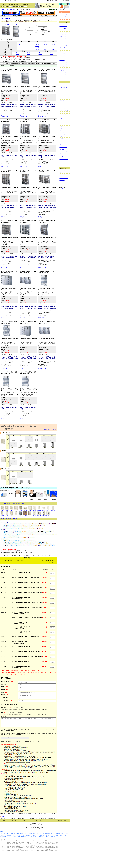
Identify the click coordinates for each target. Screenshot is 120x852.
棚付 (2, 510)
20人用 (45, 44)
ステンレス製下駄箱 (5, 18)
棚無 (7, 510)
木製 (30, 515)
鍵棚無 (44, 510)
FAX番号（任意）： (6, 697)
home (4, 820)
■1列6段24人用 (16, 24)
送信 (8, 738)
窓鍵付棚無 (39, 515)
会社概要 (50, 820)
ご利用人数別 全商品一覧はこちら (9, 518)
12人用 (20, 43)
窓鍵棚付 (34, 515)
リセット (22, 738)
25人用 (45, 49)
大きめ (11, 515)
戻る (2, 816)
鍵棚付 (30, 510)
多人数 (16, 510)
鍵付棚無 (34, 510)
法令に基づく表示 (62, 820)
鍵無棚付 (39, 510)
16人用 (20, 44)
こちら (55, 562)
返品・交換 (38, 820)
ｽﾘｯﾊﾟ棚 (25, 510)
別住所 (22, 707)
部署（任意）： (4, 684)
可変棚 (21, 510)
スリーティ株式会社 (65, 0)
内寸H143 (11, 510)
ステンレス (20, 515)
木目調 (25, 515)
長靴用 (2, 515)
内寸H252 (48, 510)
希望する (19, 712)
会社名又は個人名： (8, 681)
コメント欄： (28, 721)
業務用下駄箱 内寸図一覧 (50, 429)
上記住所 (16, 707)
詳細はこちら (4, 116)
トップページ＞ (4, 9)
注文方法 (14, 820)
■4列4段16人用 (5, 24)
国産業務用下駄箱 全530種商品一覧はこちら (12, 503)
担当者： (5, 686)
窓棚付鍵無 (44, 515)
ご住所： (5, 692)
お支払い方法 (26, 820)
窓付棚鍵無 (48, 515)
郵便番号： (6, 689)
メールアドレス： (7, 700)
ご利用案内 (53, 9)
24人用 (53, 44)
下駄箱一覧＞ (12, 9)
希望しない (12, 712)
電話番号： (6, 694)
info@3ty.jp (34, 826)
